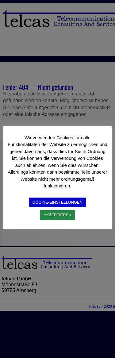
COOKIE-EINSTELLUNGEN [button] (57, 202)
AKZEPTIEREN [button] (57, 215)
